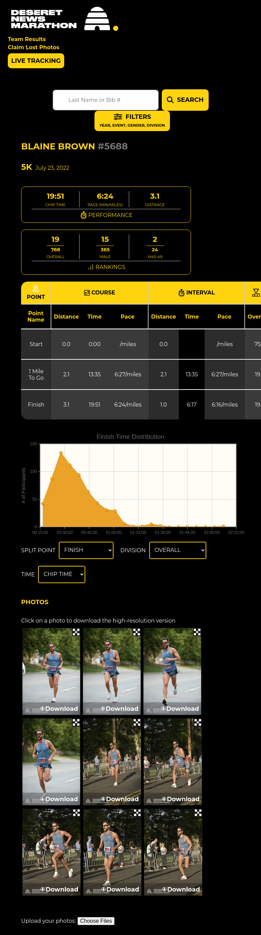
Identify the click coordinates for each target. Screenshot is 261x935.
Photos (34, 602)
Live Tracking (35, 61)
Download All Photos (83, 906)
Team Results (27, 39)
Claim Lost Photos (33, 47)
